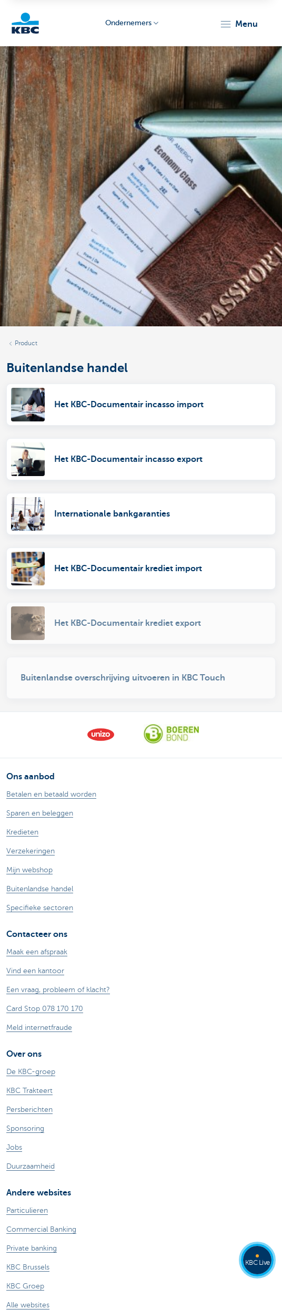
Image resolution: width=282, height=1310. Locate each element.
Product (26, 343)
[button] (238, 24)
